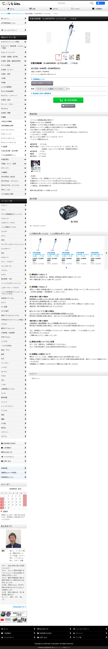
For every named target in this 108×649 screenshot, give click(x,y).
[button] (48, 37)
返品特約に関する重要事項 (41, 93)
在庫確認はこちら (38, 79)
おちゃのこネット (50, 647)
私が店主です (19, 607)
